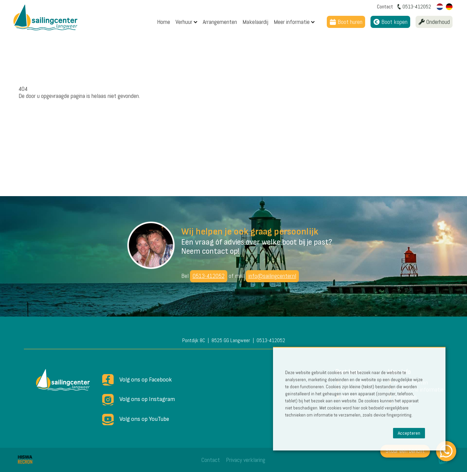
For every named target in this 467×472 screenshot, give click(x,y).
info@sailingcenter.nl (272, 276)
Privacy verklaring (245, 460)
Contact (210, 460)
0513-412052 (209, 276)
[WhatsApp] (446, 451)
